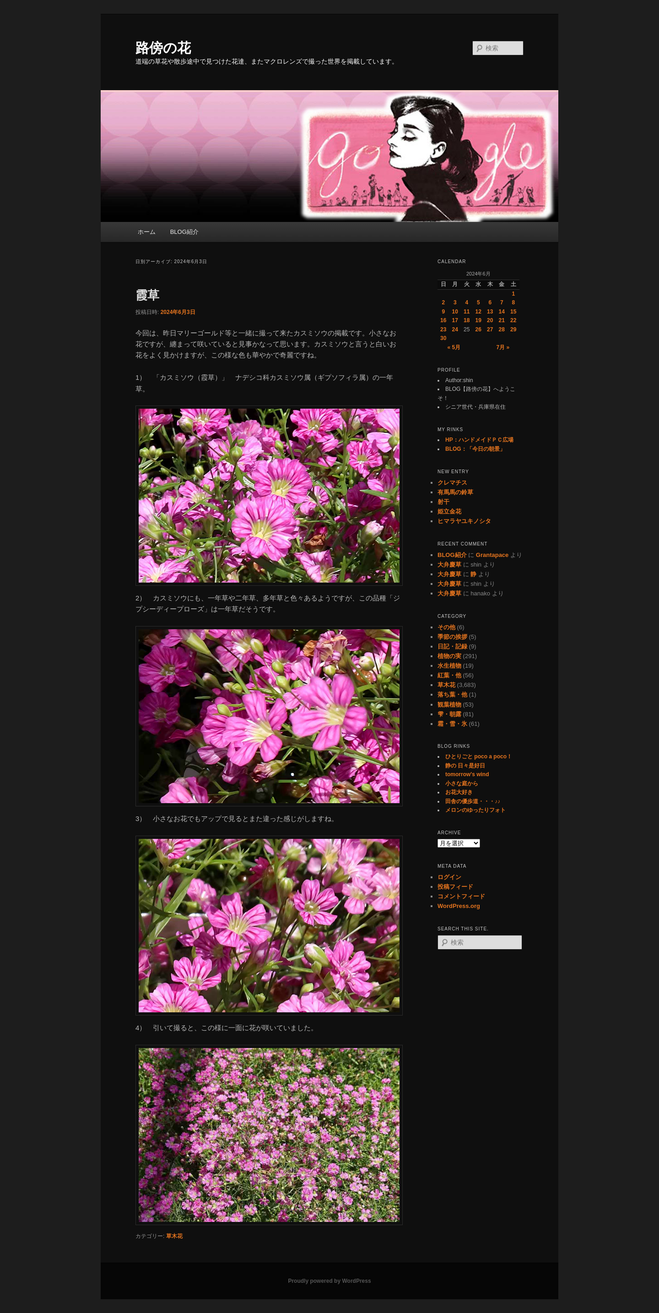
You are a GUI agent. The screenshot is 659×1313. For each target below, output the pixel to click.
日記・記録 (452, 646)
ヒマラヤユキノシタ (464, 521)
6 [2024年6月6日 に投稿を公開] (490, 302)
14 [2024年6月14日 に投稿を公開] (502, 311)
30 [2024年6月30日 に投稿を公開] (443, 338)
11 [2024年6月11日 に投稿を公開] (467, 311)
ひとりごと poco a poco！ (478, 756)
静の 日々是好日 (465, 765)
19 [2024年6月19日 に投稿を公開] (478, 320)
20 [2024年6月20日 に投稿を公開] (490, 320)
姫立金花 (449, 511)
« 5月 (453, 347)
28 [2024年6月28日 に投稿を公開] (502, 329)
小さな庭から (461, 783)
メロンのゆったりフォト (475, 810)
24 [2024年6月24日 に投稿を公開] (455, 329)
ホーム (147, 231)
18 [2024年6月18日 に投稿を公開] (467, 320)
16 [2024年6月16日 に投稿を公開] (443, 320)
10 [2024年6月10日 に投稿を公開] (455, 311)
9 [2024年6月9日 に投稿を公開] (443, 311)
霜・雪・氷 (452, 723)
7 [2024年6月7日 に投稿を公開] (501, 302)
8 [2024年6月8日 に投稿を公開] (513, 302)
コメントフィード (461, 896)
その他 (446, 627)
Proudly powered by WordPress (329, 1281)
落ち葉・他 (452, 694)
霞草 (147, 295)
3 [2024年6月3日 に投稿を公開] (455, 302)
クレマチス (452, 482)
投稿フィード (455, 886)
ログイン (449, 877)
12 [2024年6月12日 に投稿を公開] (478, 311)
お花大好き (459, 792)
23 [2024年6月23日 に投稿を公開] (443, 329)
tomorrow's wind (467, 774)
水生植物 (449, 665)
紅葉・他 (449, 675)
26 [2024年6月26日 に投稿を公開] (478, 329)
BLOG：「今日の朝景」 (475, 449)
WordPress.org (459, 905)
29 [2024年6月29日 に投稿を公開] (513, 329)
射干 (443, 501)
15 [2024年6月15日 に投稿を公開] (513, 311)
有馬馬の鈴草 (455, 492)
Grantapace (492, 554)
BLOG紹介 (184, 231)
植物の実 (449, 656)
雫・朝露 (449, 714)
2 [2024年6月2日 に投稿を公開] (443, 302)
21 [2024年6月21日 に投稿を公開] (502, 320)
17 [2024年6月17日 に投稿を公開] (455, 320)
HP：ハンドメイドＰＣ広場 (479, 440)
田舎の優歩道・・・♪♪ (472, 801)
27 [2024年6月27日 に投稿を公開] (490, 329)
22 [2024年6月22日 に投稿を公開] (513, 320)
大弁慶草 (449, 564)
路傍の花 (163, 47)
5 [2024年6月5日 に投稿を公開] (478, 302)
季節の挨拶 (452, 636)
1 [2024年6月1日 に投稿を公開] (513, 294)
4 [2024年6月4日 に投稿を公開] (466, 302)
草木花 (174, 1236)
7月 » (503, 347)
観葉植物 (449, 704)
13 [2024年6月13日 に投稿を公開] (490, 311)
